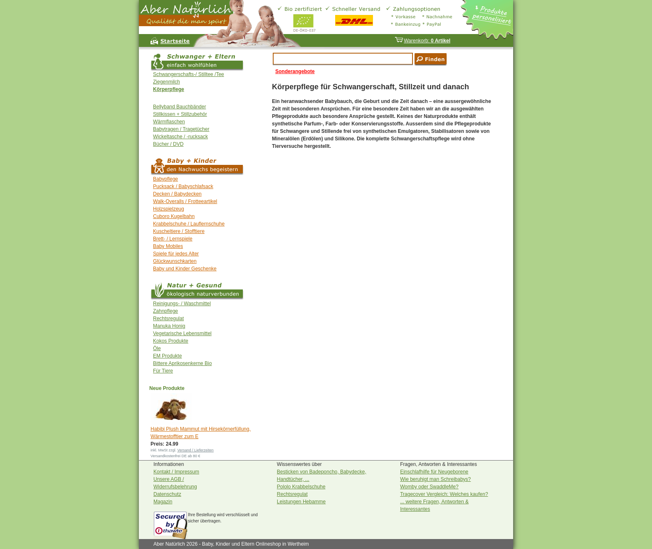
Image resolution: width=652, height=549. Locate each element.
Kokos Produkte (170, 341)
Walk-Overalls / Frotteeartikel (185, 201)
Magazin (162, 502)
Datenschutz (167, 494)
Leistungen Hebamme (301, 502)
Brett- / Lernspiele (173, 239)
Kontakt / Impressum (176, 472)
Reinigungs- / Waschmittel (182, 303)
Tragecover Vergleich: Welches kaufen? (444, 494)
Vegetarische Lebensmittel (182, 333)
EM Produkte (167, 356)
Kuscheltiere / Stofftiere (179, 231)
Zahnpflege (165, 311)
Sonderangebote (295, 71)
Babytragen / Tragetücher (181, 129)
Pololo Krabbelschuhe (301, 487)
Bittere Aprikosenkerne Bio (182, 363)
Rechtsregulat (168, 318)
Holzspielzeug (168, 209)
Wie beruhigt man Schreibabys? (435, 479)
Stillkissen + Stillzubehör (180, 114)
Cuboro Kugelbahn (174, 216)
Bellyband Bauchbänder (179, 107)
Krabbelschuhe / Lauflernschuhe (189, 224)
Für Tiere (163, 371)
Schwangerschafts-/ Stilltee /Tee (188, 74)
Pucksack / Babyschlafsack (183, 186)
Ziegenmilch (166, 82)
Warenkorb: (422, 41)
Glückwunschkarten (175, 261)
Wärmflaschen (169, 122)
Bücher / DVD (168, 144)
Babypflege (165, 179)
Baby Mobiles (168, 246)
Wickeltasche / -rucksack (180, 137)
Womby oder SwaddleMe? (429, 487)
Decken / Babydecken (177, 194)
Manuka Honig (169, 326)
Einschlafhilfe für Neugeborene (434, 472)
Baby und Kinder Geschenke (185, 269)
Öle (157, 348)
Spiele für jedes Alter (176, 254)
